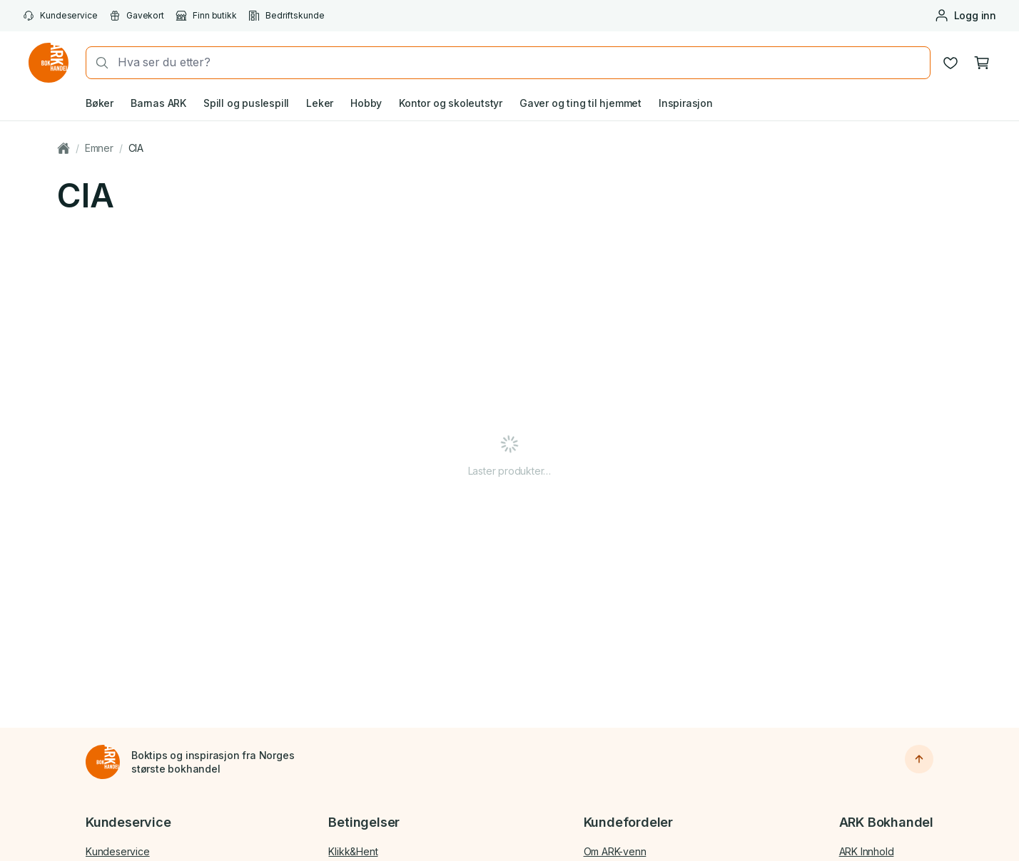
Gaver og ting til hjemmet (580, 103)
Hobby (366, 103)
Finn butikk (206, 15)
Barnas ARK (158, 103)
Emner (99, 148)
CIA (135, 148)
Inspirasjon (686, 103)
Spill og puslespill (246, 103)
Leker (319, 103)
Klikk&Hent (352, 851)
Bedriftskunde (286, 15)
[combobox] (519, 62)
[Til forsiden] (103, 762)
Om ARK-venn (615, 851)
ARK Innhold (866, 851)
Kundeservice (60, 15)
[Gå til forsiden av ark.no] (49, 63)
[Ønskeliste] (950, 62)
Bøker (99, 103)
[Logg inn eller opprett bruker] (965, 16)
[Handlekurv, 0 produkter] (981, 62)
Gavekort (136, 15)
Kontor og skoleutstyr (450, 103)
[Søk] (97, 62)
